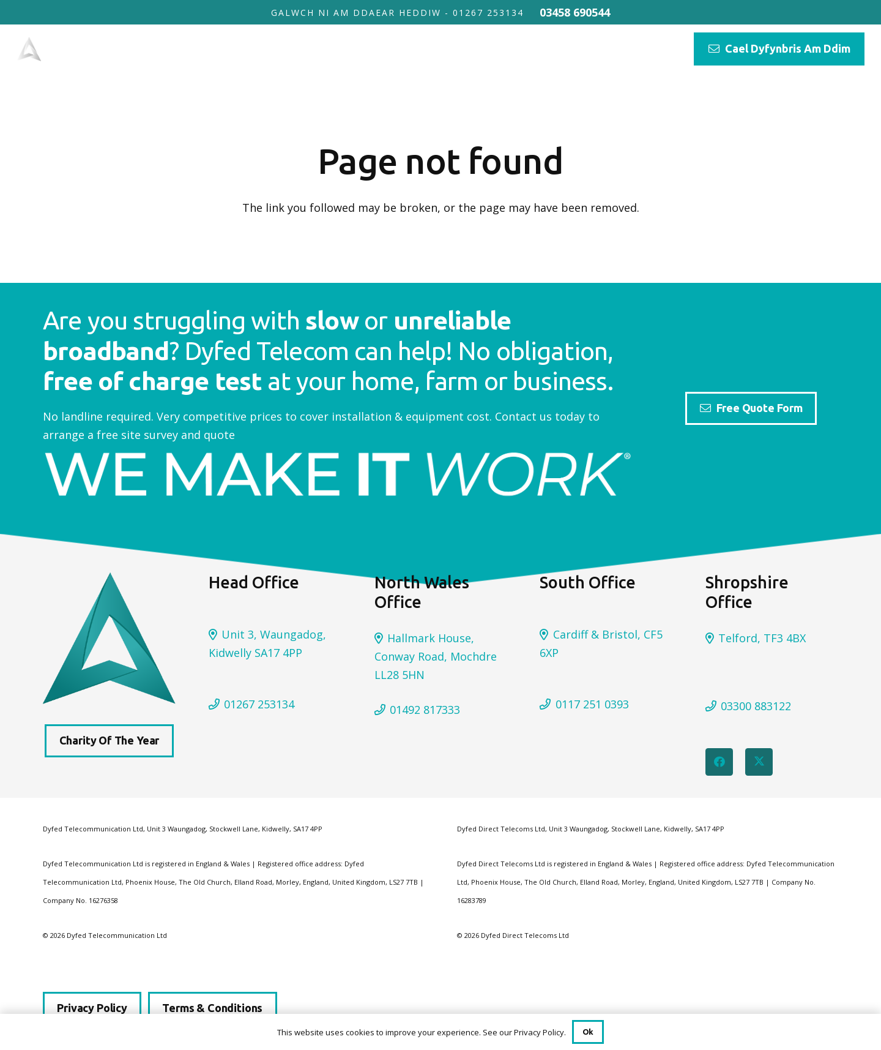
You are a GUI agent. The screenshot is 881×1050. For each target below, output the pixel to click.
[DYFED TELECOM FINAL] (92, 49)
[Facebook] (719, 762)
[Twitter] (759, 762)
